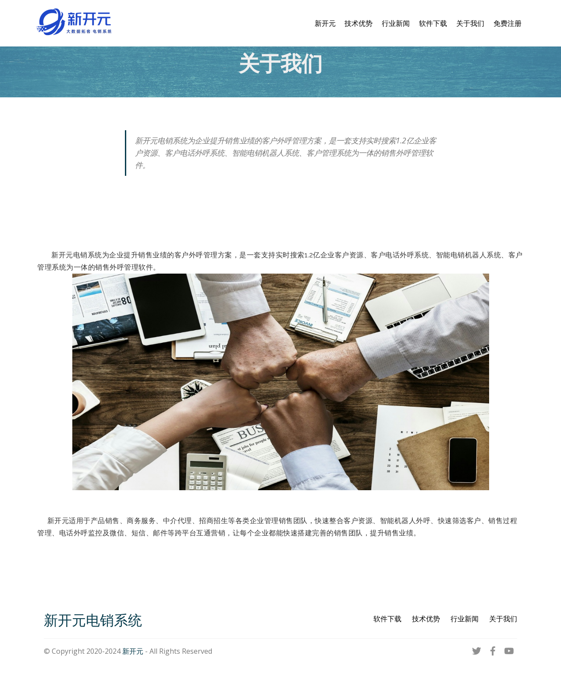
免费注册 (508, 23)
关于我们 (470, 23)
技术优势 (358, 23)
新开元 (325, 23)
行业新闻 (396, 23)
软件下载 (433, 23)
